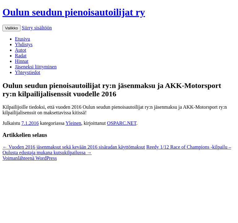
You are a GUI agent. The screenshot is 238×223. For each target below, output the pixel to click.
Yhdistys (24, 44)
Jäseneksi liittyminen (36, 66)
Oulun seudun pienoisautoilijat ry (73, 12)
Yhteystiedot (27, 72)
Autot (20, 50)
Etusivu (22, 39)
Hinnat (22, 61)
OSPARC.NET (121, 123)
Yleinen (73, 123)
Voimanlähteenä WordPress (29, 158)
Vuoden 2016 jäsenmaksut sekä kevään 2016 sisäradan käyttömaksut (73, 147)
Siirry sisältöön (37, 27)
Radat (20, 55)
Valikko (11, 28)
